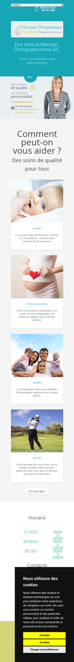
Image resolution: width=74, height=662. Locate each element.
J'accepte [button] (44, 635)
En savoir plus (37, 491)
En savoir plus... (27, 109)
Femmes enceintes (37, 304)
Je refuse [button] (44, 642)
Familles (37, 382)
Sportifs (37, 457)
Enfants (37, 228)
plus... (30, 77)
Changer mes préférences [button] (44, 649)
